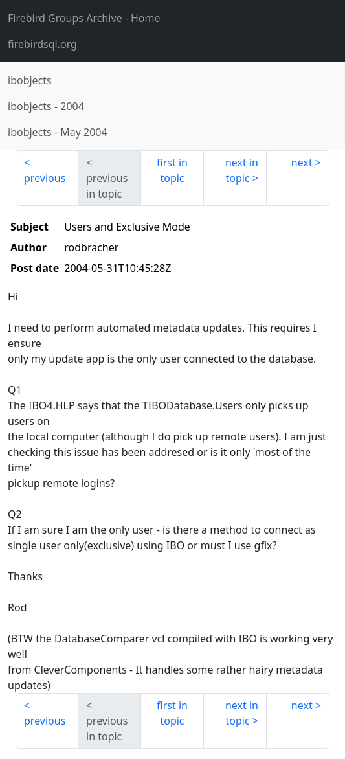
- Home (84, 18)
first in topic (172, 170)
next (302, 162)
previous (44, 178)
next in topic (241, 170)
